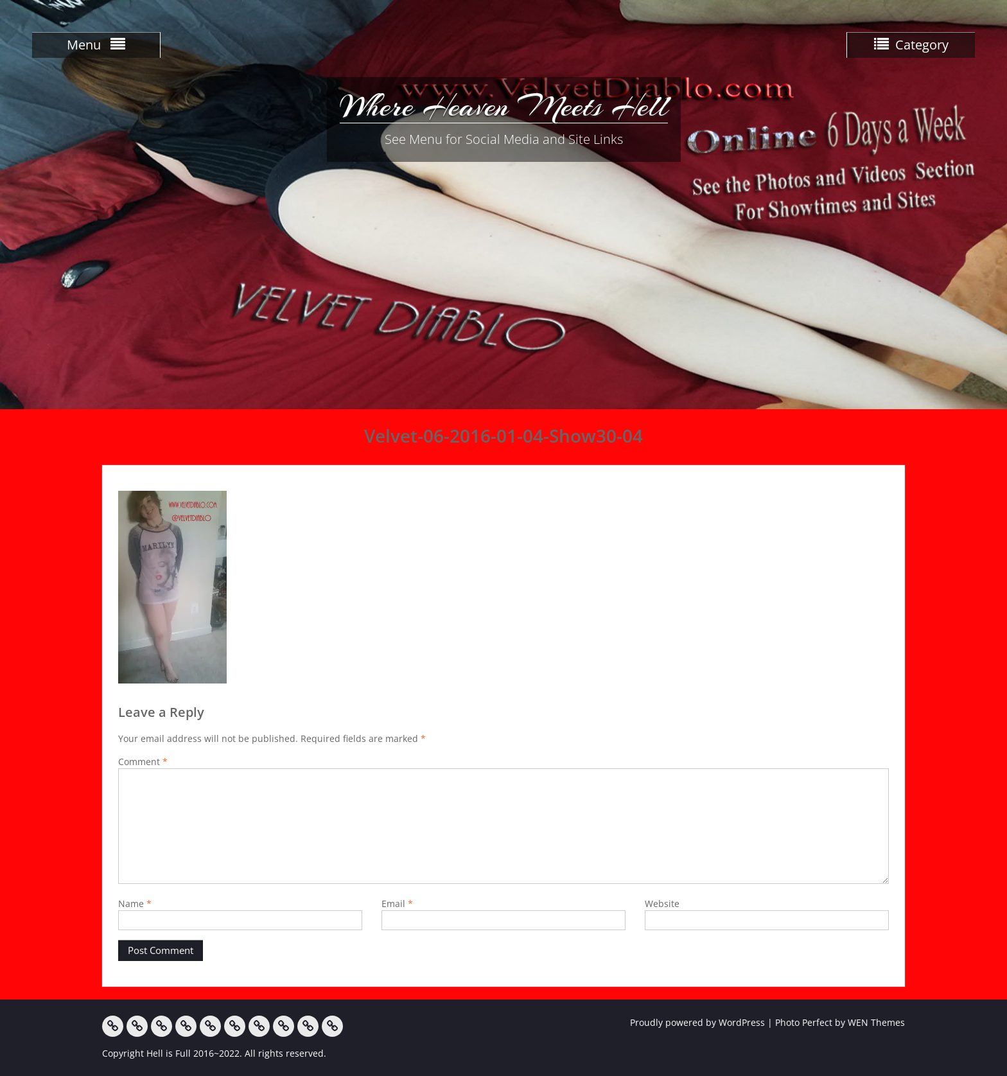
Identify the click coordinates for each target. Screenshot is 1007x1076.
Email (397, 903)
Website (662, 903)
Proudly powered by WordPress (697, 1022)
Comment (143, 761)
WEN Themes (876, 1022)
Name (135, 903)
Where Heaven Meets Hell (504, 106)
